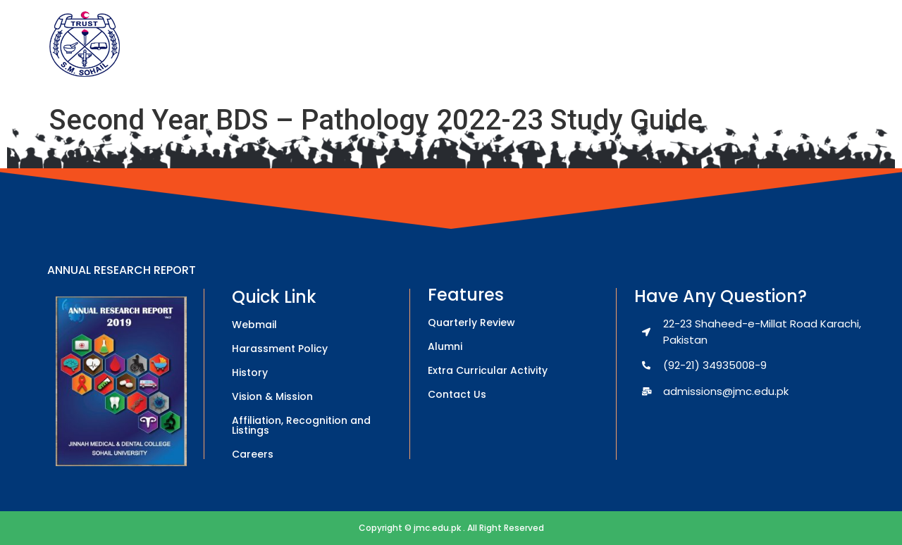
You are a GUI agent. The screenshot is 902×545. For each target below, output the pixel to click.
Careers (252, 454)
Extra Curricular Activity (488, 370)
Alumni (445, 346)
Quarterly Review (471, 322)
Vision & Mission (272, 396)
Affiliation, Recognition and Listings (301, 425)
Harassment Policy (280, 349)
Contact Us (457, 394)
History (250, 372)
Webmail (254, 325)
